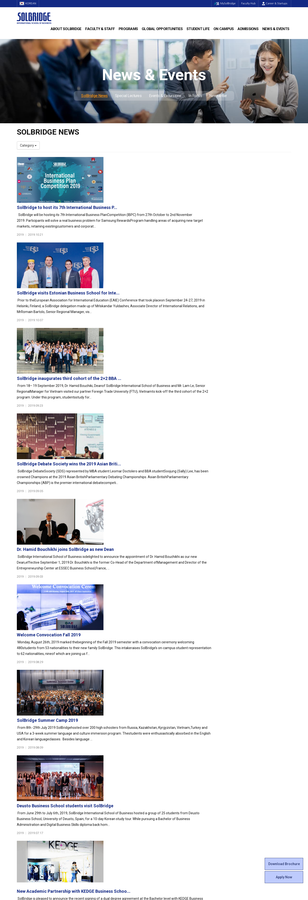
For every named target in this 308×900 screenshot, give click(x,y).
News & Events (275, 29)
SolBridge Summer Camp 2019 (141, 465)
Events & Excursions (165, 95)
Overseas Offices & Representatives (114, 817)
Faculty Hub (247, 3)
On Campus (223, 29)
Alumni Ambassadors (103, 822)
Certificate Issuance (173, 793)
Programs (128, 29)
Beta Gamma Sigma (173, 778)
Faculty (22, 802)
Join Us (22, 812)
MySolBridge (222, 3)
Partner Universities (102, 802)
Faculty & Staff (100, 29)
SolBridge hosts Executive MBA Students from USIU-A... (166, 616)
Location (23, 783)
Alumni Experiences (173, 783)
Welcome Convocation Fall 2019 (142, 414)
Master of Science (101, 774)
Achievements (28, 778)
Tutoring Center (169, 822)
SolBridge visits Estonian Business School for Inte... (162, 212)
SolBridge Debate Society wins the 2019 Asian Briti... (163, 313)
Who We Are (26, 764)
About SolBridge (66, 29)
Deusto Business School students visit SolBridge (159, 515)
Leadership (25, 769)
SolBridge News (94, 95)
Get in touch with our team (224, 738)
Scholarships (238, 774)
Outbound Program (102, 807)
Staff (21, 807)
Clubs (162, 774)
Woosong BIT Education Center (181, 788)
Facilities (164, 812)
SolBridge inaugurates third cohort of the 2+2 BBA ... (163, 262)
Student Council (170, 764)
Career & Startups (274, 3)
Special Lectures (128, 95)
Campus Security (171, 826)
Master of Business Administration (113, 769)
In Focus (195, 95)
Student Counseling (172, 817)
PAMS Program (99, 812)
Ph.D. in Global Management (108, 778)
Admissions (247, 29)
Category (28, 145)
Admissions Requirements (248, 764)
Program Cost (238, 769)
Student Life (198, 29)
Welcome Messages (32, 774)
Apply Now (284, 877)
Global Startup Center (174, 769)
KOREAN (29, 3)
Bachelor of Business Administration (115, 764)
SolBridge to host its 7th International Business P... (161, 161)
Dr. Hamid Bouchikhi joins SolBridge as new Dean (159, 363)
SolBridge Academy (102, 783)
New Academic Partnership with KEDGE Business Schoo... (167, 566)
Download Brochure (284, 864)
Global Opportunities (162, 29)
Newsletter (218, 95)
